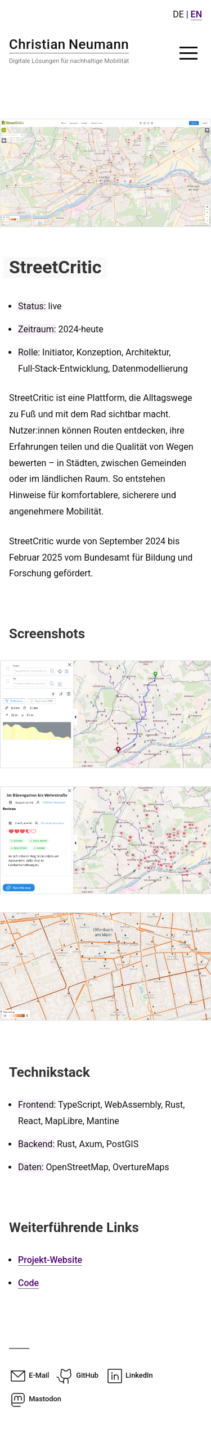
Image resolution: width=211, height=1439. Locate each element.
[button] (188, 52)
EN (196, 14)
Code (28, 1283)
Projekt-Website (50, 1260)
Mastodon (35, 1399)
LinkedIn (129, 1375)
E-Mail (29, 1375)
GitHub (77, 1375)
